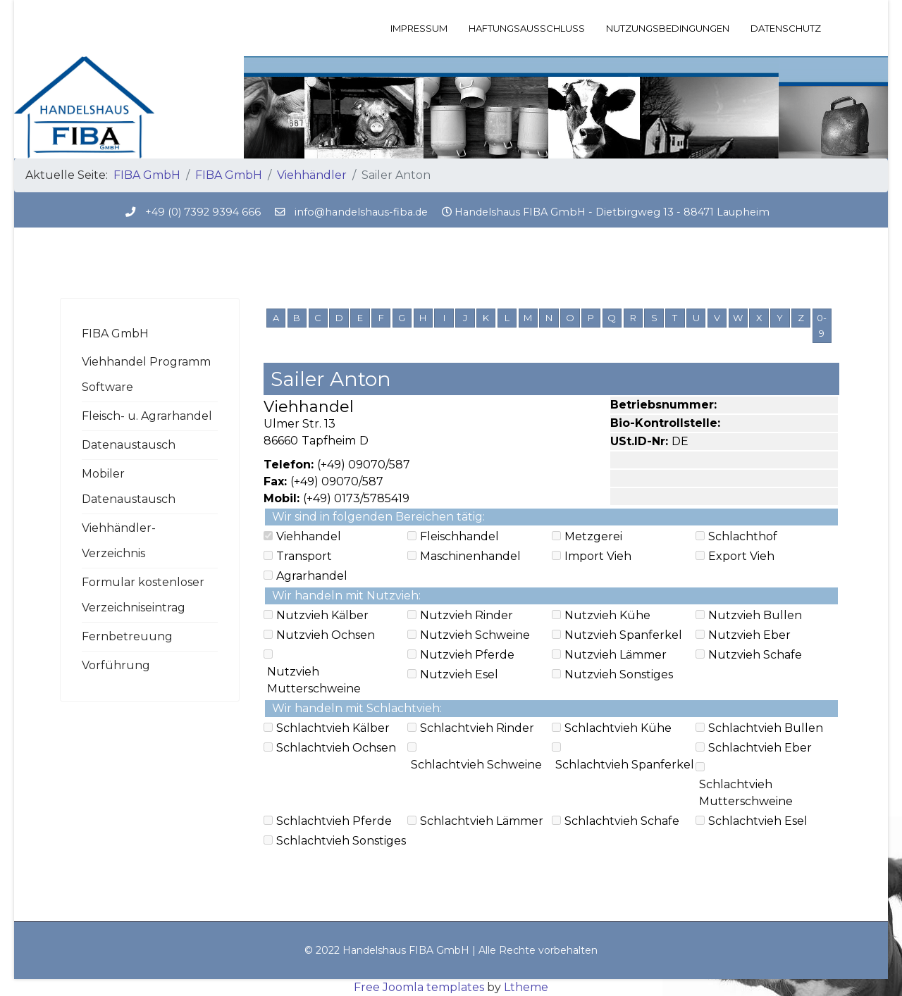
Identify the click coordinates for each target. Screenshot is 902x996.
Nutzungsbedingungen (667, 28)
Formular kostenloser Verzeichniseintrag (143, 594)
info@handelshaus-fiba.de (361, 212)
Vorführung (116, 665)
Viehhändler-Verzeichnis (119, 540)
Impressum (418, 28)
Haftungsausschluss (527, 28)
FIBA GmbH (115, 333)
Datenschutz (785, 28)
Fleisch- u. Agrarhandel (147, 416)
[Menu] (833, 28)
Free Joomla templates (419, 987)
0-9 (822, 325)
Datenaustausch (128, 445)
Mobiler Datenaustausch (128, 486)
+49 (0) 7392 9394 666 (203, 212)
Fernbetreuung (127, 636)
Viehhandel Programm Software (146, 374)
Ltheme (526, 987)
